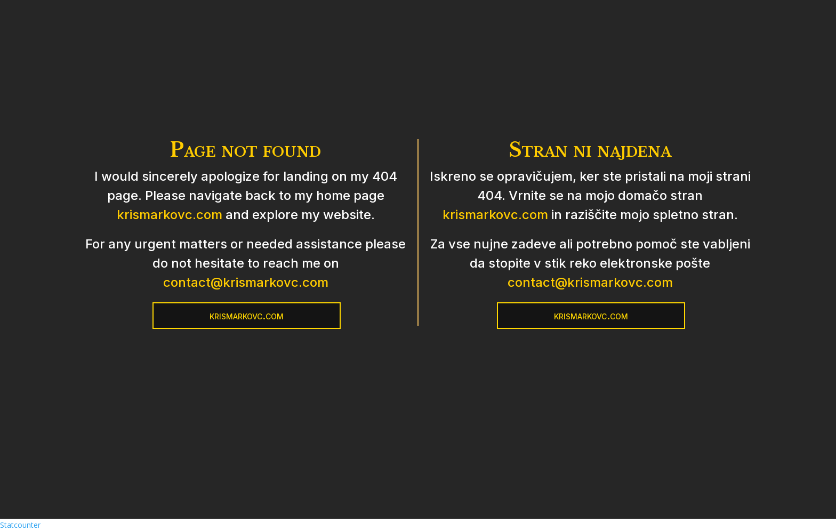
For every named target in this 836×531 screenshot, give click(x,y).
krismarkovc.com (169, 214)
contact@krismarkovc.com (245, 282)
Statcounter (20, 525)
